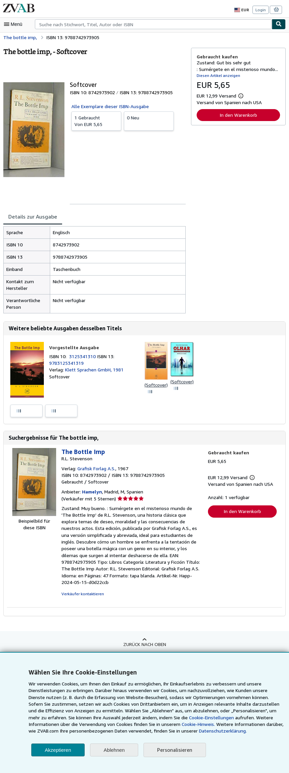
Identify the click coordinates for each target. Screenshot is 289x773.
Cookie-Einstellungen (160, 717)
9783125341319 (66, 363)
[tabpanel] (94, 269)
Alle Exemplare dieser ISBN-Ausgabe (110, 106)
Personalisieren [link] (174, 750)
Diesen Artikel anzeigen (217, 75)
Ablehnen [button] (114, 750)
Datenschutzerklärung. (177, 731)
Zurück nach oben (144, 637)
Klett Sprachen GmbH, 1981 (94, 369)
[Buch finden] (278, 24)
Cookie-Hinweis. (145, 724)
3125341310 (84, 356)
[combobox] (153, 24)
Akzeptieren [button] (58, 750)
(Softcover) (155, 385)
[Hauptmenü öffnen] (15, 24)
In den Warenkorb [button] (238, 114)
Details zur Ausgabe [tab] (31, 216)
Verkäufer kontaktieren (81, 587)
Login (261, 9)
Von (96, 120)
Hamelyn (91, 492)
